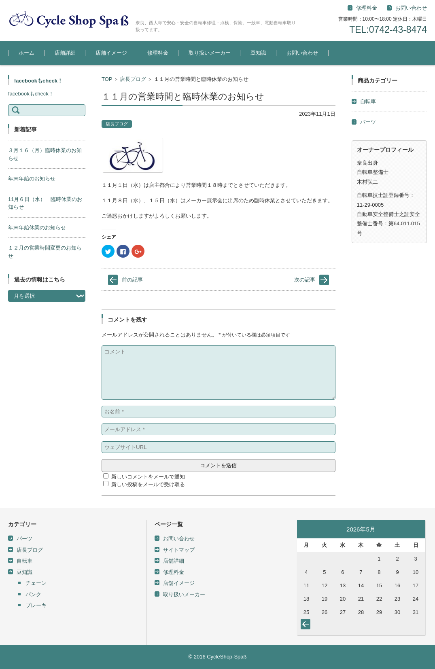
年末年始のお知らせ (31, 179)
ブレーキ (36, 605)
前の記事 (132, 280)
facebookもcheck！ (38, 81)
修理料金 (366, 8)
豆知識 (258, 53)
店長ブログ (133, 79)
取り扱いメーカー (210, 53)
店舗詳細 (65, 53)
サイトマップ (179, 550)
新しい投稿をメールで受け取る (148, 484)
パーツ (368, 122)
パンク (33, 594)
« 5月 (307, 626)
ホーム (26, 53)
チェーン (36, 583)
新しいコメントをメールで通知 (148, 477)
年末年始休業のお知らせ (37, 227)
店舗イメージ (111, 53)
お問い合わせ (302, 53)
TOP (107, 79)
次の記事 (304, 280)
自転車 (368, 101)
